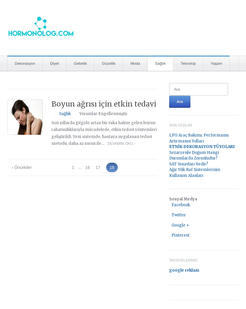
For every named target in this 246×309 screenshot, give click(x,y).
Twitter (179, 214)
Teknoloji (188, 63)
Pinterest (181, 235)
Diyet (54, 63)
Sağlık (160, 63)
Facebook (181, 204)
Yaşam (216, 63)
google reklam (184, 270)
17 (98, 167)
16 (87, 167)
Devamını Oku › (121, 144)
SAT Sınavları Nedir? (188, 164)
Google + (180, 225)
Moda (135, 63)
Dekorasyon (25, 63)
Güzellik (108, 63)
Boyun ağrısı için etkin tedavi (103, 104)
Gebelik (80, 63)
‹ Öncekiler (22, 167)
